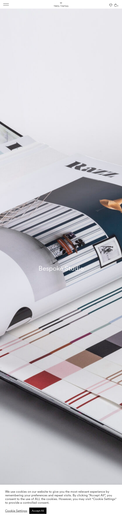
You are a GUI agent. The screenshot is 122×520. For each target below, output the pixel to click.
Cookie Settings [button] (16, 511)
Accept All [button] (38, 510)
